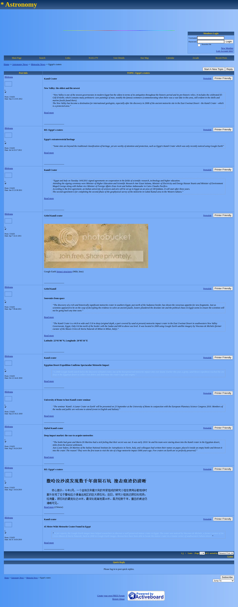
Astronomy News (20, 64)
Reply (229, 69)
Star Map (144, 58)
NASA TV (93, 58)
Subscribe (227, 577)
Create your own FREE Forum (111, 595)
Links (67, 58)
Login (229, 41)
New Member (227, 48)
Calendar (170, 58)
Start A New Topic (213, 69)
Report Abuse (118, 599)
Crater (230, 556)
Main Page (17, 58)
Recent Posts (221, 58)
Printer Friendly (223, 78)
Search (42, 58)
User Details (119, 58)
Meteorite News (38, 64)
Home (6, 64)
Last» (190, 553)
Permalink (207, 78)
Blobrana (9, 77)
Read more (49, 112)
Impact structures (64, 271)
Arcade (195, 58)
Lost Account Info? (224, 51)
